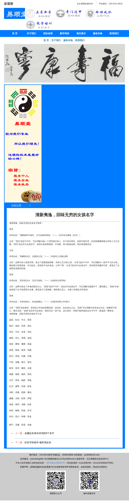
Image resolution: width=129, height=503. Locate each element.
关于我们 (31, 33)
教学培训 (64, 33)
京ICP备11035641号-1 (56, 463)
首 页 (14, 33)
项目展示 (81, 33)
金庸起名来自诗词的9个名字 (39, 433)
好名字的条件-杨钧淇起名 (38, 442)
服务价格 (97, 33)
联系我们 (114, 33)
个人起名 (37, 205)
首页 (26, 205)
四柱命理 (48, 33)
